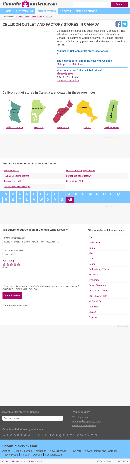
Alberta (6, 450)
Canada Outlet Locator (84, 425)
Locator (65, 11)
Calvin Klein (95, 242)
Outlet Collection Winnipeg (17, 186)
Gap (91, 237)
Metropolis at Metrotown (70, 64)
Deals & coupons (86, 11)
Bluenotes (94, 274)
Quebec (37, 454)
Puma (92, 248)
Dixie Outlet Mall (74, 181)
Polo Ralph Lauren (98, 290)
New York (76, 450)
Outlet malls (24, 11)
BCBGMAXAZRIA (98, 296)
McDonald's (95, 301)
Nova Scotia (11, 454)
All (69, 200)
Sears (92, 264)
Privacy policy (35, 461)
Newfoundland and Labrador (101, 450)
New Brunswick (58, 450)
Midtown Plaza (11, 170)
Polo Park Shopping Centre (80, 170)
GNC (91, 258)
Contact (6, 461)
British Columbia (23, 450)
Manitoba (41, 450)
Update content (19, 461)
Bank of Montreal (97, 285)
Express (93, 317)
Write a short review (68, 80)
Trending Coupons (82, 417)
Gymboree (94, 280)
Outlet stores (46, 11)
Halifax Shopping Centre (16, 175)
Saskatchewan (53, 454)
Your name (13, 251)
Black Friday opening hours (86, 421)
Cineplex (93, 306)
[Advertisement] (28, 55)
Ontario (25, 454)
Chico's (92, 312)
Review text (13, 237)
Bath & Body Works (99, 269)
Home (8, 11)
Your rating (8, 261)
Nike (91, 253)
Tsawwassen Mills (13, 181)
